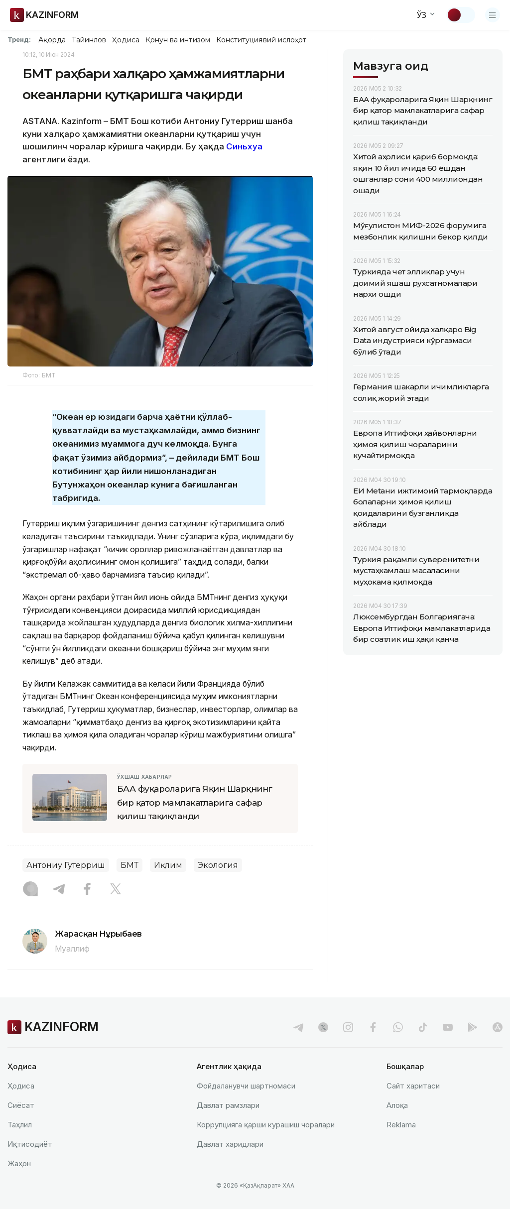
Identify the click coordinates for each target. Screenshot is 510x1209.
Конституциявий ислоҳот (261, 39)
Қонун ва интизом (177, 39)
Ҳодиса (125, 39)
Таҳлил (19, 1124)
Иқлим (168, 865)
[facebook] (373, 1027)
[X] (116, 890)
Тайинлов (89, 39)
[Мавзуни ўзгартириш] (460, 15)
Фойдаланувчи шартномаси (246, 1085)
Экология (218, 865)
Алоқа (397, 1105)
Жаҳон (19, 1163)
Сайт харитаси (413, 1085)
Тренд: (19, 39)
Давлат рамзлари (228, 1105)
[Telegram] (59, 890)
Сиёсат (20, 1105)
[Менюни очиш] (492, 14)
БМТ (129, 865)
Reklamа (401, 1124)
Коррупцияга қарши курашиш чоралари (266, 1124)
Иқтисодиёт (29, 1144)
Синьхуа (244, 146)
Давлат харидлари (230, 1144)
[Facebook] (87, 890)
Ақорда (51, 39)
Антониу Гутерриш (65, 865)
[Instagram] (30, 890)
